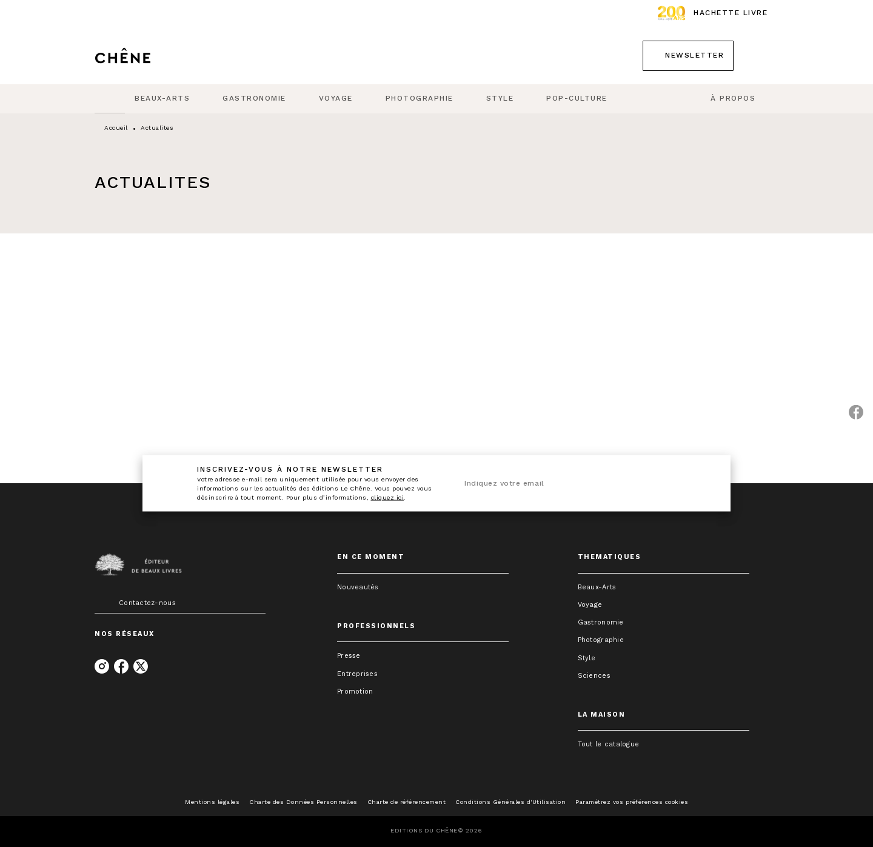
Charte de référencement (406, 801)
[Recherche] (763, 56)
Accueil (116, 127)
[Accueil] (145, 55)
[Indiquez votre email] (568, 483)
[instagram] (102, 666)
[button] (688, 56)
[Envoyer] (696, 483)
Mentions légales (212, 801)
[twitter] (140, 666)
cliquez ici (387, 497)
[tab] (110, 98)
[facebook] (121, 666)
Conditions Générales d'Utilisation (510, 801)
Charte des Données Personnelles (303, 801)
